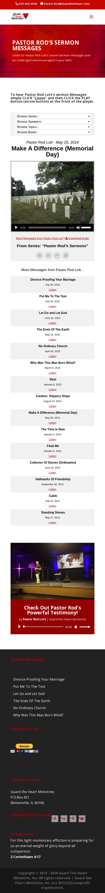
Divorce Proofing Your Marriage (38, 679)
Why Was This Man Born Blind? (38, 715)
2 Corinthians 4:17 (26, 856)
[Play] (16, 227)
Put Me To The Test (29, 686)
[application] (52, 227)
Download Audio (79, 238)
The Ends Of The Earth (31, 701)
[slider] (47, 227)
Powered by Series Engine (53, 533)
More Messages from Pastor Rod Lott (39, 238)
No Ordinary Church (29, 708)
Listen (52, 289)
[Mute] (78, 227)
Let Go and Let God (29, 693)
